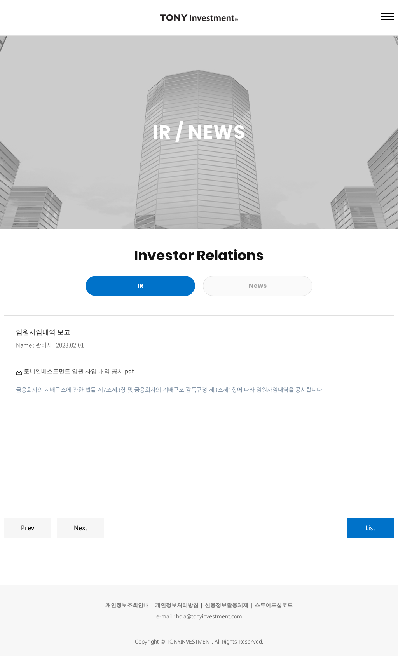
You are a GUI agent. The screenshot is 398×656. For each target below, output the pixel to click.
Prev (27, 528)
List (370, 528)
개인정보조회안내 (127, 605)
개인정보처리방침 (177, 605)
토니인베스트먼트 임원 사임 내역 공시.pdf (75, 371)
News (258, 285)
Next (80, 528)
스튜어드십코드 (274, 605)
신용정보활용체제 (226, 605)
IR (140, 285)
